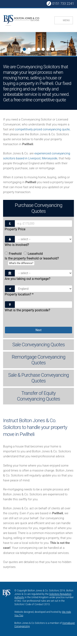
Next (3, 44)
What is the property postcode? (27, 310)
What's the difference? (21, 263)
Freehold (13, 254)
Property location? (19, 294)
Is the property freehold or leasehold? (32, 260)
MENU (66, 20)
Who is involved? (17, 245)
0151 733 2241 (60, 3)
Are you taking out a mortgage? (27, 279)
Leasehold (33, 254)
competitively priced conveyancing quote (42, 129)
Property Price (15, 229)
